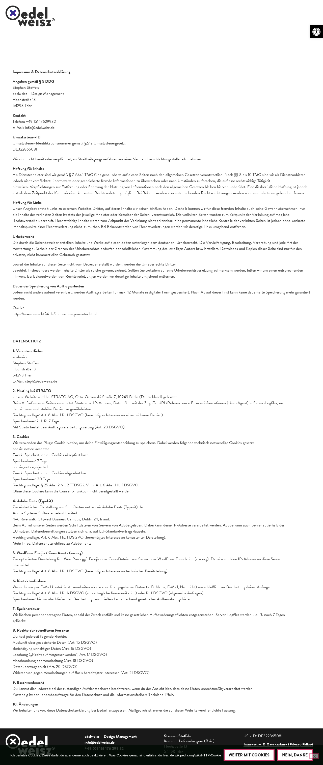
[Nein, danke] (314, 756)
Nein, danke (295, 755)
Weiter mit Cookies (249, 755)
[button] (316, 31)
